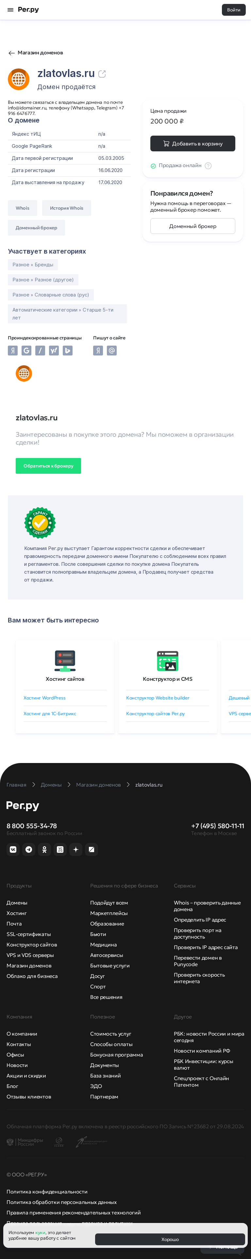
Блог (12, 1086)
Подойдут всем (109, 902)
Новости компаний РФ (202, 1050)
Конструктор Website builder (157, 698)
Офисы (15, 1054)
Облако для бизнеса (32, 976)
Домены (17, 902)
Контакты (19, 1044)
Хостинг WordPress (44, 698)
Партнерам (104, 1096)
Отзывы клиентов (29, 1096)
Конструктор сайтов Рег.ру (155, 713)
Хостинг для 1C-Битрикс (50, 713)
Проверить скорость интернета (199, 977)
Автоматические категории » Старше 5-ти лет (62, 314)
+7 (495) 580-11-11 (217, 826)
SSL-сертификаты (29, 934)
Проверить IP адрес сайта (206, 947)
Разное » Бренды (32, 264)
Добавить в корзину (197, 143)
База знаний (105, 1075)
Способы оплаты (111, 1044)
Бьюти (98, 934)
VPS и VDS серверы (30, 955)
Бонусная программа (116, 1054)
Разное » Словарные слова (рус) (50, 295)
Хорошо (169, 1239)
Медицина (103, 944)
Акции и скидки (26, 1075)
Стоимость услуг (110, 1033)
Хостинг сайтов (65, 679)
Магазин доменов (40, 52)
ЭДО (96, 1086)
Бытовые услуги (110, 965)
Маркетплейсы (109, 913)
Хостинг (17, 913)
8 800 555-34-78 (32, 826)
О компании (22, 1033)
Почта (14, 923)
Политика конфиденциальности (47, 1191)
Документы (104, 1065)
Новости (17, 1065)
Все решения (106, 997)
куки (40, 1232)
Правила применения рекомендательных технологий (74, 1212)
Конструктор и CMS (167, 679)
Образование (107, 923)
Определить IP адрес (200, 919)
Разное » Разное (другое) (43, 280)
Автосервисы (106, 955)
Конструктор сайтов (32, 944)
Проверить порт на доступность (198, 933)
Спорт (98, 986)
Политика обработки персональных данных (62, 1202)
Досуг (97, 976)
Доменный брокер (192, 226)
